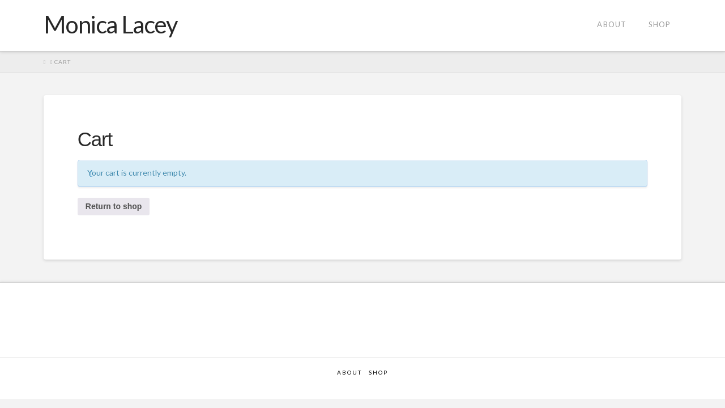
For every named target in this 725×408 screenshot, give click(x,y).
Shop (378, 372)
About (349, 372)
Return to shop (114, 206)
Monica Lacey (110, 24)
